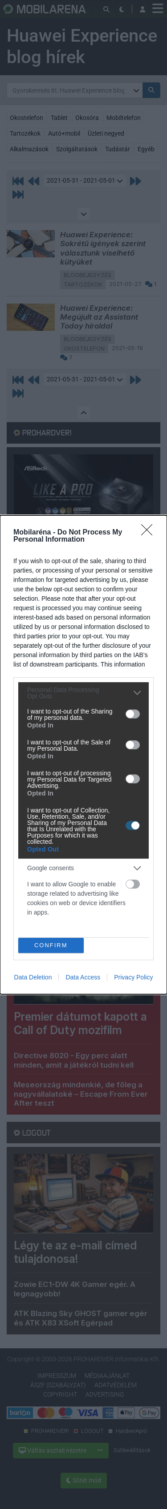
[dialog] (83, 754)
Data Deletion (33, 977)
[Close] (149, 532)
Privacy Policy (133, 977)
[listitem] (83, 693)
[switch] (133, 714)
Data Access (82, 977)
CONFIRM (51, 944)
